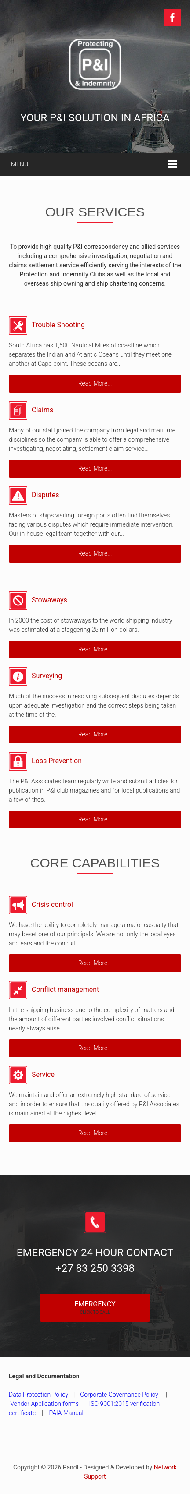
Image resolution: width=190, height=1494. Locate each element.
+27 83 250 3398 (95, 1268)
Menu (19, 164)
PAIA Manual (66, 1412)
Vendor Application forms (44, 1403)
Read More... (95, 383)
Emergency (94, 1307)
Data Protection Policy (39, 1394)
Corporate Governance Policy (119, 1394)
